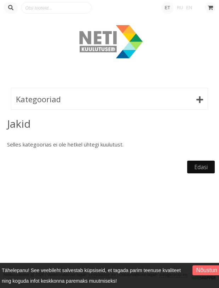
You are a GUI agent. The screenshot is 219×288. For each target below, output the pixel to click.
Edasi (201, 167)
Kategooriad (38, 99)
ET (167, 7)
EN (189, 7)
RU (180, 7)
